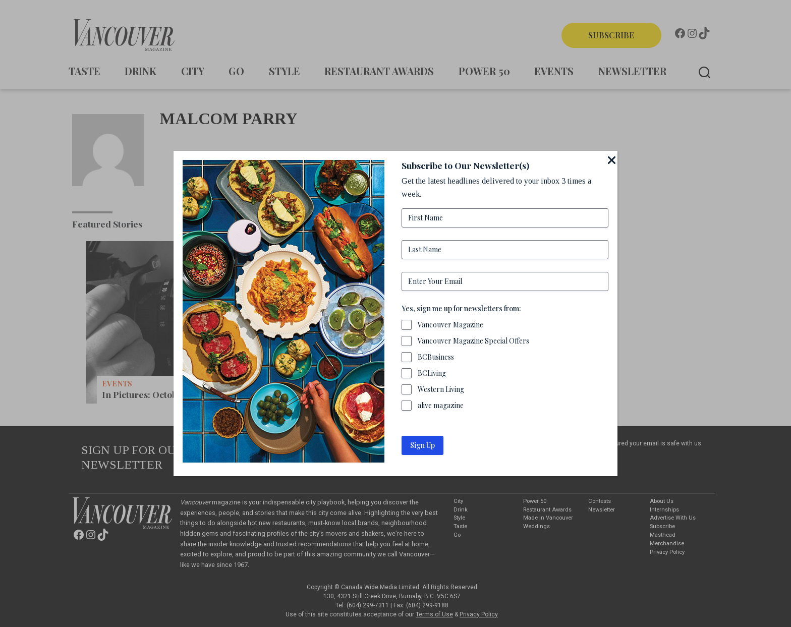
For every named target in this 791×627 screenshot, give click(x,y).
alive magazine (441, 405)
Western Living (441, 389)
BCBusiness (436, 357)
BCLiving (432, 373)
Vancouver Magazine (450, 324)
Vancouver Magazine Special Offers (473, 341)
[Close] (611, 160)
